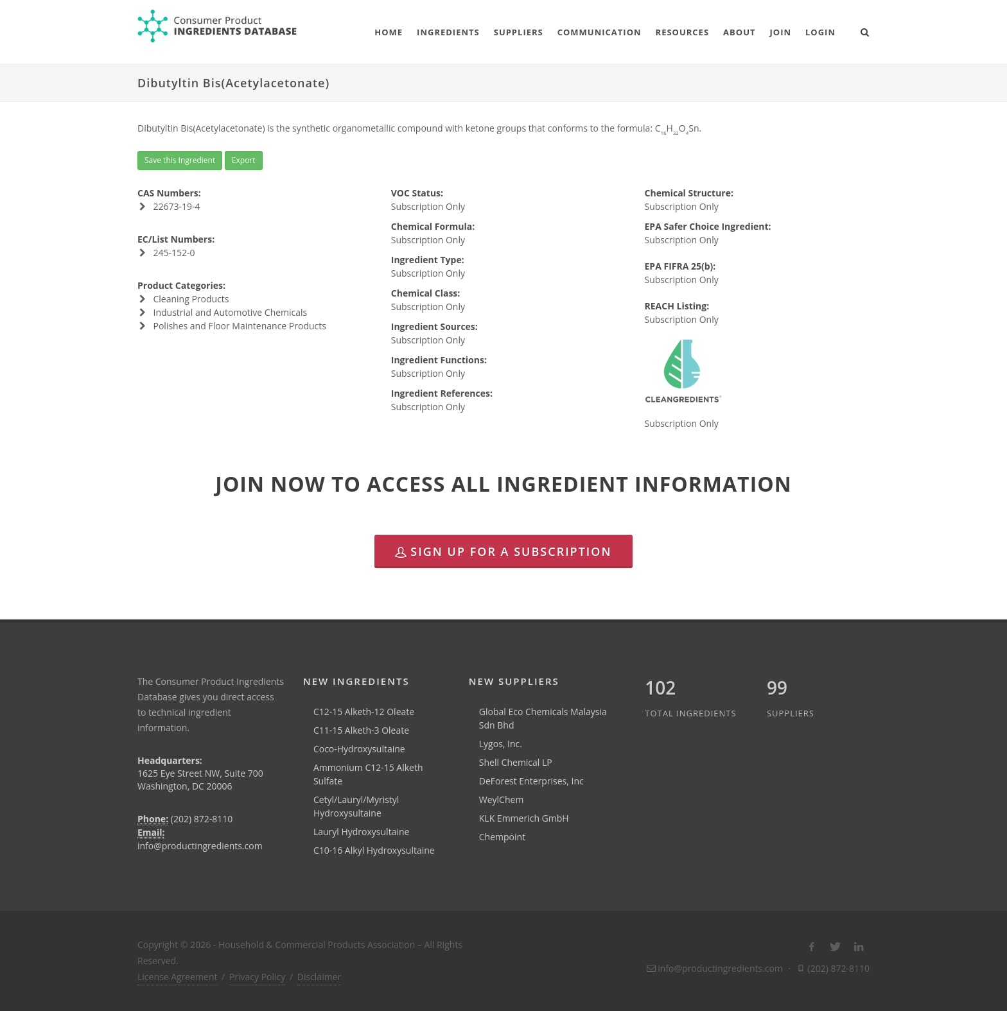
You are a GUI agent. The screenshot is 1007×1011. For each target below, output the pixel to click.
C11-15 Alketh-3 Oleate (361, 730)
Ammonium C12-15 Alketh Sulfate (368, 774)
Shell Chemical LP (515, 762)
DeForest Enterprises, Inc (531, 781)
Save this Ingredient (179, 160)
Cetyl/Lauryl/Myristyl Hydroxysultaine (356, 806)
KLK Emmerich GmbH (524, 818)
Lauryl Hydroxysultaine (361, 831)
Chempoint (502, 837)
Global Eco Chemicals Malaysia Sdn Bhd (543, 718)
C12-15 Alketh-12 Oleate (363, 711)
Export (244, 160)
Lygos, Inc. (500, 744)
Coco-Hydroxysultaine (359, 749)
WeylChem (501, 799)
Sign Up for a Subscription (503, 551)
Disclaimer (319, 977)
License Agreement (177, 977)
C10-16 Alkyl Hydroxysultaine (374, 850)
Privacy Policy (257, 977)
